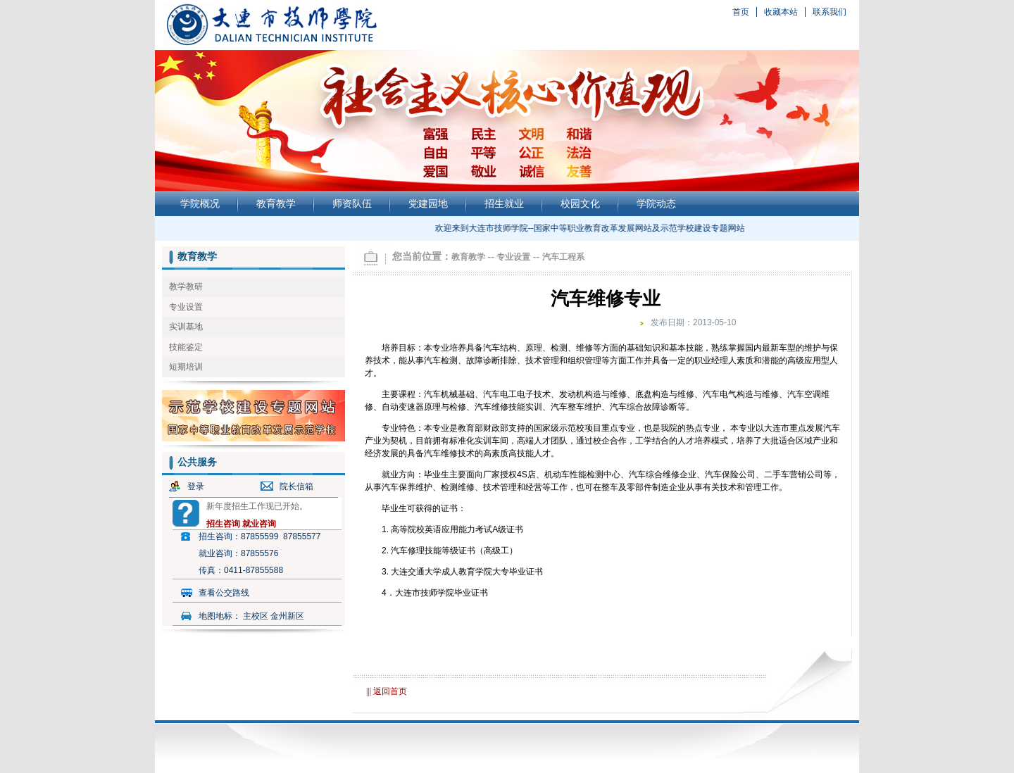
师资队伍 (352, 203)
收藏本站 (781, 12)
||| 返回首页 (386, 691)
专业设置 (186, 307)
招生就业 (504, 203)
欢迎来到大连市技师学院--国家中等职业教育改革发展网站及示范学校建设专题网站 (591, 228)
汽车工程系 (563, 257)
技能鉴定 (186, 347)
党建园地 (428, 203)
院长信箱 (296, 486)
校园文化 (580, 203)
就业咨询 (259, 524)
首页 (740, 12)
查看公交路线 (224, 593)
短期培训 (186, 367)
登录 (195, 486)
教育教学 (276, 203)
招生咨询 (223, 524)
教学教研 (186, 286)
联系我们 (829, 12)
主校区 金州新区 (273, 616)
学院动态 (656, 203)
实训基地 (186, 327)
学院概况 (200, 203)
